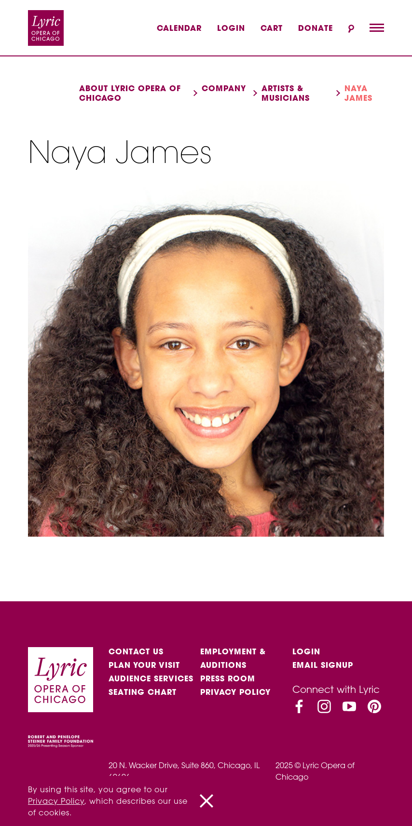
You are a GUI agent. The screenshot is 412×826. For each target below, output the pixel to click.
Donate (315, 28)
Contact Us (136, 651)
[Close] (206, 801)
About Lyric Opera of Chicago (130, 93)
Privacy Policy (235, 692)
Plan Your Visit (144, 665)
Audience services (151, 678)
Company (224, 88)
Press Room (227, 678)
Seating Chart (143, 692)
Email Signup (322, 665)
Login (231, 28)
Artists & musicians (285, 93)
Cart (272, 28)
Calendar (179, 28)
